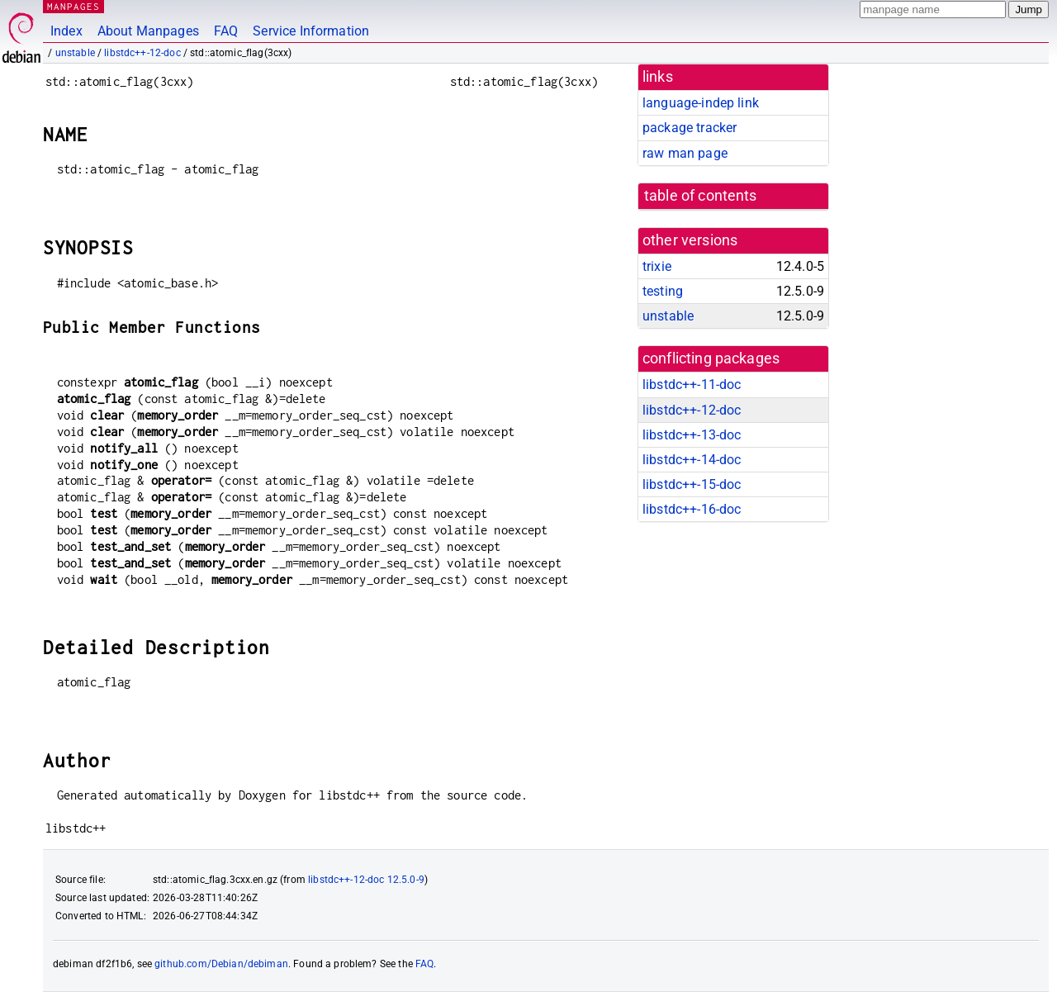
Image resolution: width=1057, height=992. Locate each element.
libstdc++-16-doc (691, 509)
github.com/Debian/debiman (221, 964)
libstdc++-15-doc (691, 484)
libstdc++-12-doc (142, 53)
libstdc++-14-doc (691, 460)
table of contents (700, 195)
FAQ (226, 31)
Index (66, 31)
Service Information (311, 31)
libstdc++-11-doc (691, 384)
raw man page (685, 153)
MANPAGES (73, 6)
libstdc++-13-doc (691, 435)
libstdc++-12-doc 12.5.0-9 (366, 879)
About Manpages (148, 31)
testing (662, 291)
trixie (656, 266)
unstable (75, 53)
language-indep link (700, 103)
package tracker (689, 127)
